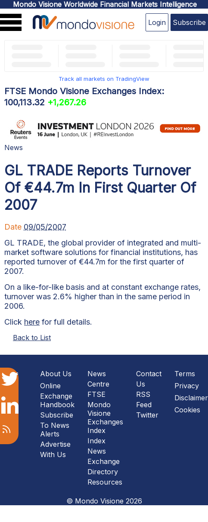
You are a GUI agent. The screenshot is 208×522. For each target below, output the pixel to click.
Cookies (187, 409)
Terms (184, 373)
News (13, 147)
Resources (104, 482)
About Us (55, 373)
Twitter (147, 415)
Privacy (186, 385)
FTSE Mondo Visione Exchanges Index (105, 412)
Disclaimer (191, 397)
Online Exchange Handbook (57, 395)
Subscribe (189, 22)
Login (157, 22)
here (32, 321)
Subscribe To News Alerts (56, 424)
